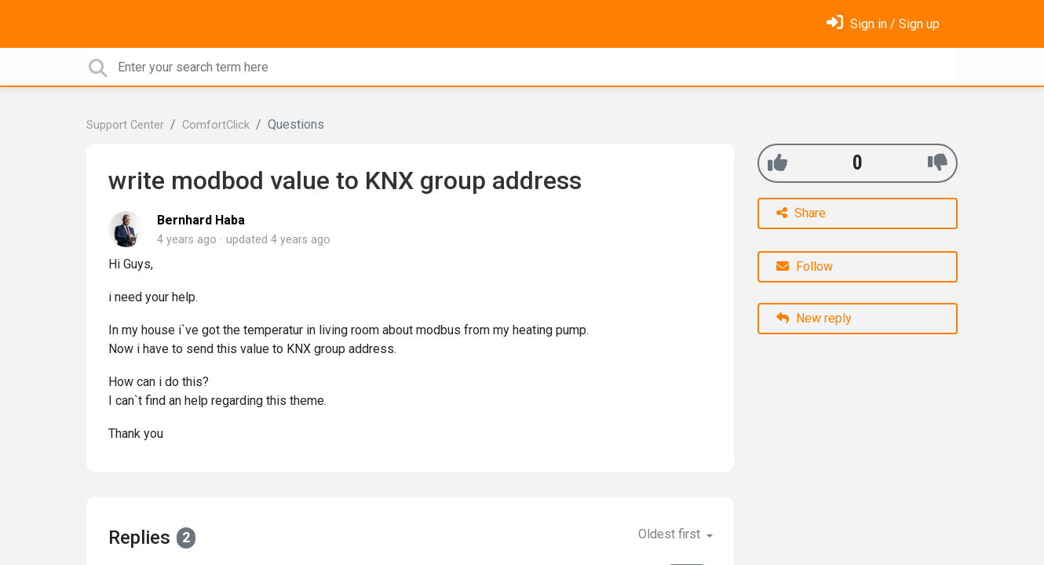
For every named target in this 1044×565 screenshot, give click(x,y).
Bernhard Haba (201, 220)
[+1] (777, 162)
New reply (814, 318)
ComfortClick (216, 125)
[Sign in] (883, 24)
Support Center (125, 125)
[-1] (937, 162)
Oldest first (670, 534)
